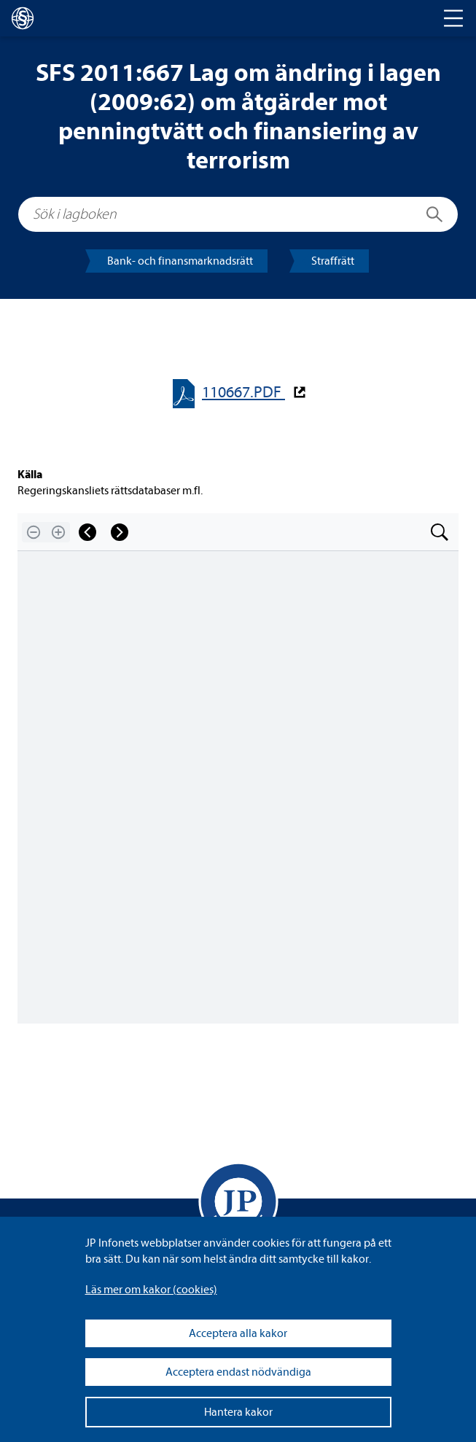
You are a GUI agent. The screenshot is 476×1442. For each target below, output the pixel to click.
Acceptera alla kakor (238, 1333)
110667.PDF (243, 392)
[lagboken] (22, 18)
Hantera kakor (238, 1412)
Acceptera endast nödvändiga (238, 1372)
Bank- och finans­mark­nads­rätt (180, 261)
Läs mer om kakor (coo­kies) (151, 1289)
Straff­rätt (332, 261)
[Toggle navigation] (453, 18)
